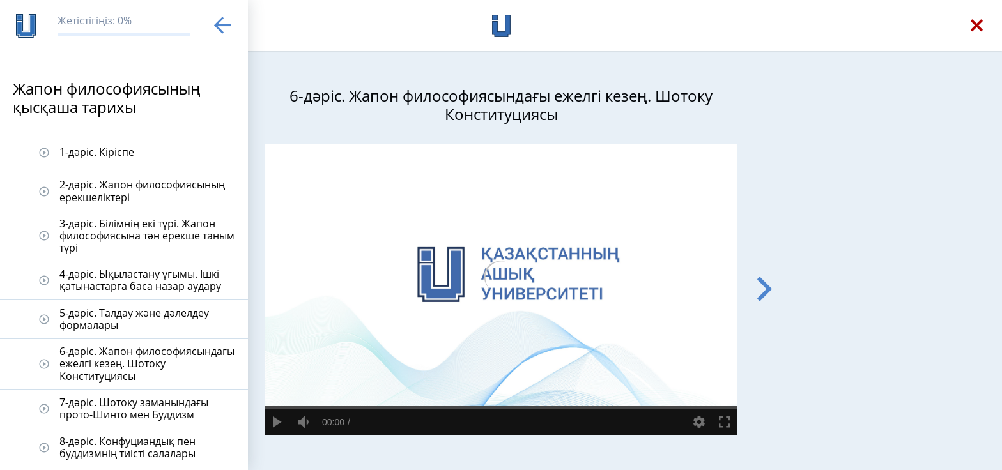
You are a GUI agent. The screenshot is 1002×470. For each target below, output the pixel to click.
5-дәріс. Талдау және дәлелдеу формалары (134, 319)
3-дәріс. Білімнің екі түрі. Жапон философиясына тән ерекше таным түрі (147, 235)
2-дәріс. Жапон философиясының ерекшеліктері (142, 191)
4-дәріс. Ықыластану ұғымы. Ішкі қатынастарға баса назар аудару (140, 280)
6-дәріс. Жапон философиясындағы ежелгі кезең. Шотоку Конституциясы (147, 363)
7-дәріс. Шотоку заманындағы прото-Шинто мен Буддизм (133, 408)
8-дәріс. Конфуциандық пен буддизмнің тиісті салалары (127, 447)
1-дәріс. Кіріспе (96, 152)
